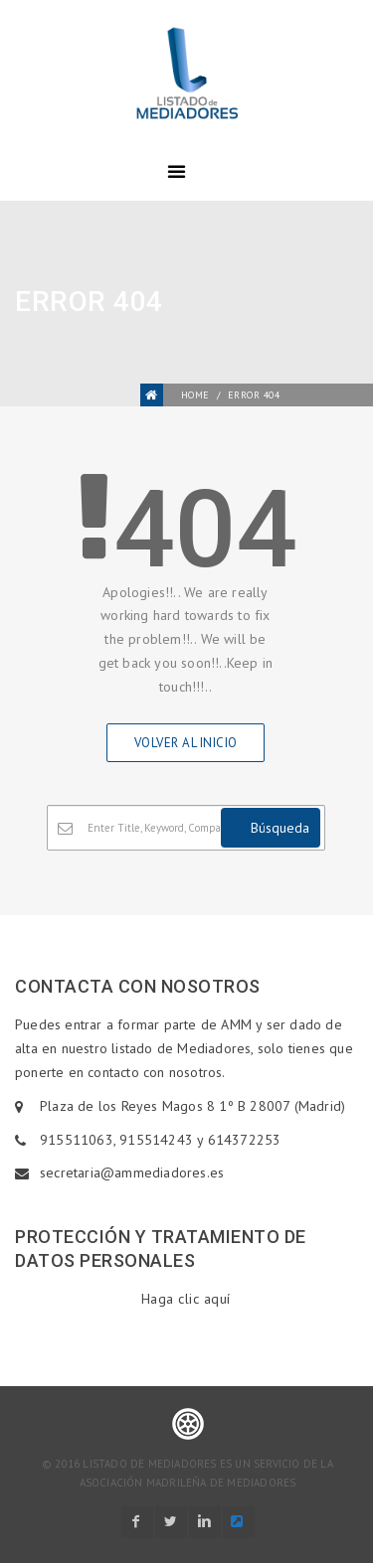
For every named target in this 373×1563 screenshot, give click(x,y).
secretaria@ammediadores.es (132, 1172)
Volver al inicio (186, 742)
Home (195, 395)
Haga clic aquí (186, 1299)
